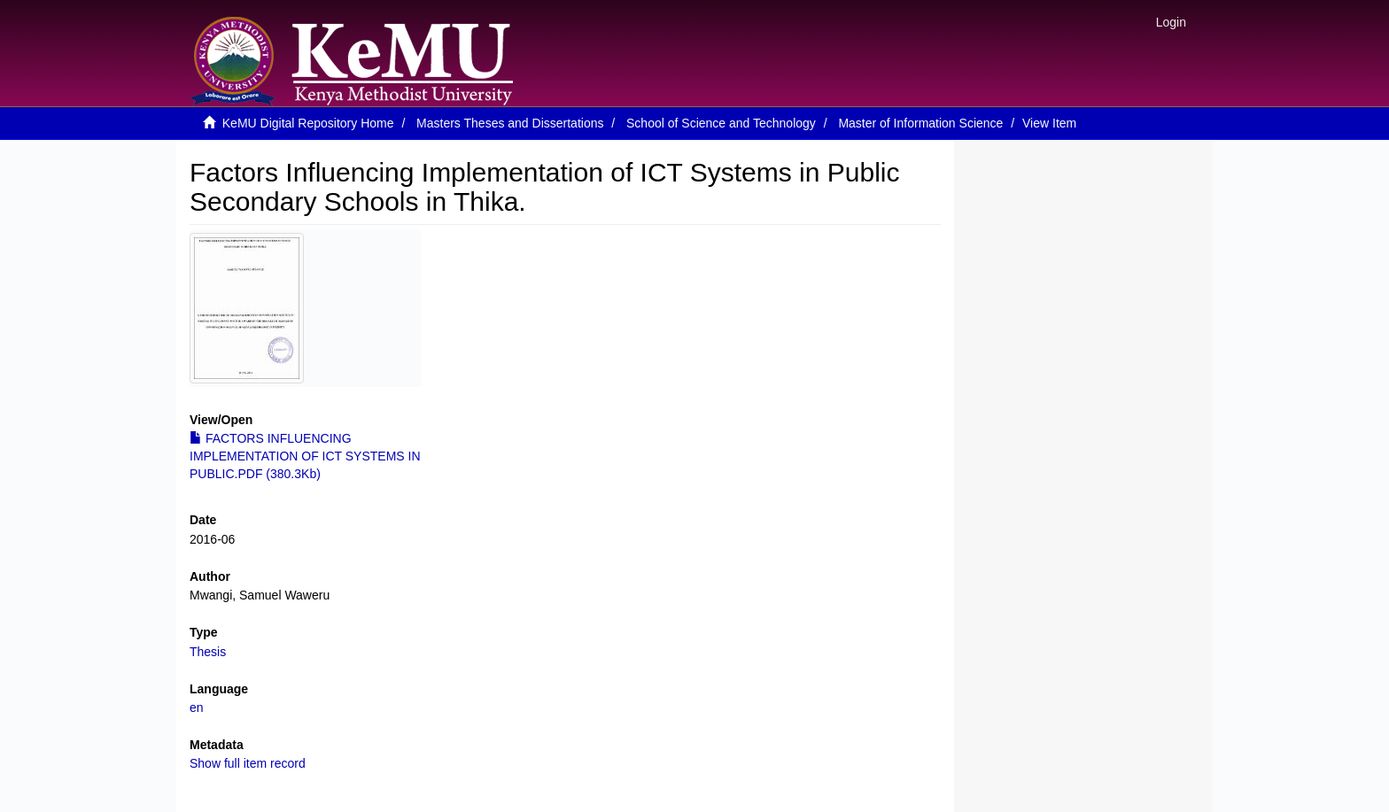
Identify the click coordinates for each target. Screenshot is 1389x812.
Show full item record (248, 763)
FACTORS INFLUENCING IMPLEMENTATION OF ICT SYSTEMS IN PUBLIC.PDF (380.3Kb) (305, 456)
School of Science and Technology (721, 123)
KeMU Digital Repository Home (308, 123)
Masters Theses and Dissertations (509, 123)
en (197, 707)
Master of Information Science (920, 123)
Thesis (208, 652)
